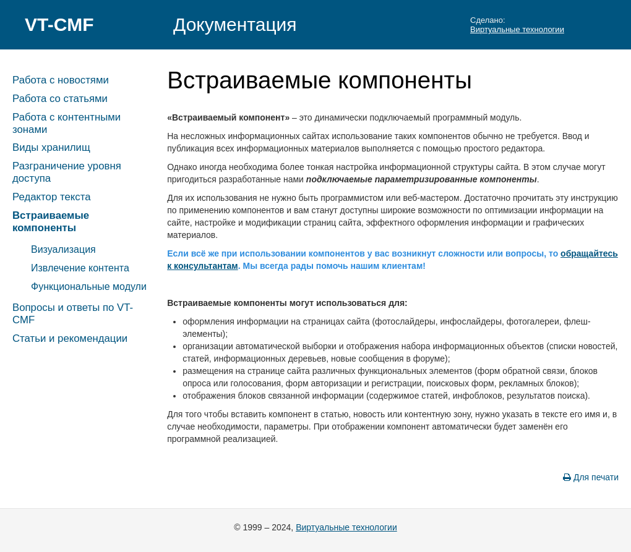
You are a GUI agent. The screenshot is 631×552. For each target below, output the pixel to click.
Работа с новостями (60, 80)
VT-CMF (59, 24)
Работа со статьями (60, 98)
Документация (235, 24)
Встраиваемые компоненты (50, 222)
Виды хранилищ (51, 147)
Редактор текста (51, 197)
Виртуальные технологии (517, 29)
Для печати (591, 477)
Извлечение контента (80, 268)
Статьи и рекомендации (69, 338)
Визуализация (63, 249)
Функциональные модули (89, 286)
